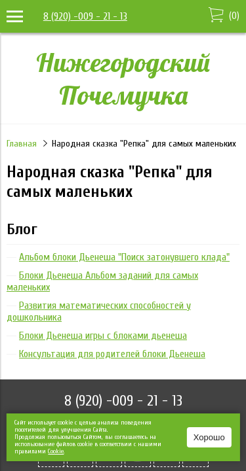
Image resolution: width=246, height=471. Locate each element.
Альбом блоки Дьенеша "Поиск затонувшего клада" (124, 257)
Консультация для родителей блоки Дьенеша (112, 354)
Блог (22, 229)
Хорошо (209, 437)
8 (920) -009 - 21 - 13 (85, 16)
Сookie (56, 451)
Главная (22, 143)
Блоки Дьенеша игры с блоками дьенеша (103, 335)
